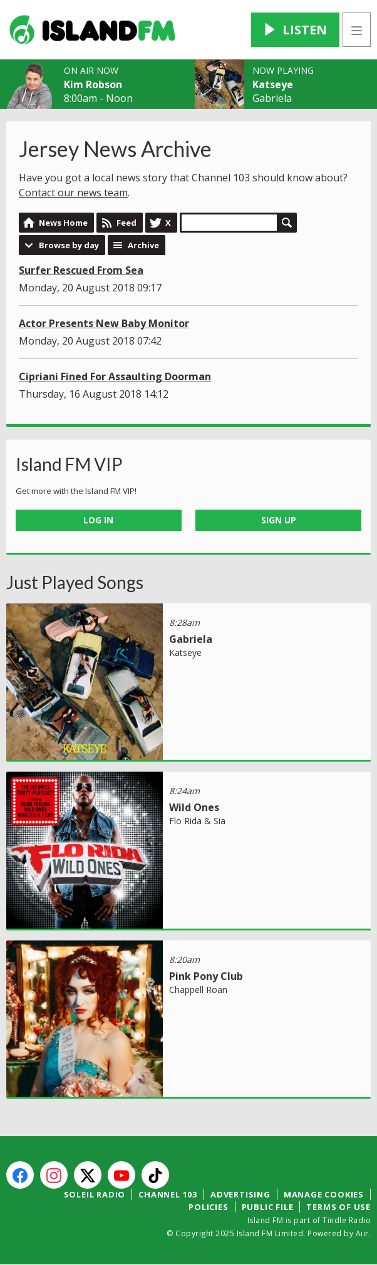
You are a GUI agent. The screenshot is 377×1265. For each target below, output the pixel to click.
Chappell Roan (198, 989)
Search (287, 223)
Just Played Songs (74, 582)
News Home (63, 222)
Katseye (272, 84)
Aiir (362, 1233)
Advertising (240, 1194)
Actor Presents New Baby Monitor (104, 323)
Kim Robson (93, 84)
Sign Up (278, 520)
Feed (126, 222)
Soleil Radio (95, 1194)
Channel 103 (167, 1194)
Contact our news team (73, 192)
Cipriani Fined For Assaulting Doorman (115, 376)
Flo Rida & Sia (197, 821)
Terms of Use (338, 1206)
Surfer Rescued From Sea (81, 270)
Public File (268, 1206)
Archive (143, 245)
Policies (208, 1206)
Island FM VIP (69, 464)
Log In (98, 520)
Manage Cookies (324, 1194)
